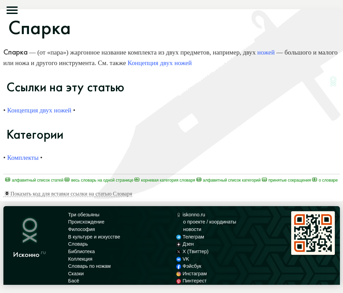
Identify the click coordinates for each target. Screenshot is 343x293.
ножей (266, 52)
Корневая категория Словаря (164, 180)
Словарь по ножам (89, 266)
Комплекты (23, 157)
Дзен (185, 244)
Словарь (78, 244)
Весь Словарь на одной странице (98, 180)
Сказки (76, 273)
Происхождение (86, 222)
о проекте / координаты (209, 222)
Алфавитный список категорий (228, 180)
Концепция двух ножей (160, 62)
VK (182, 259)
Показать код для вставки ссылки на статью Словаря (68, 194)
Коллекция (80, 259)
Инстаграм (191, 273)
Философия (81, 229)
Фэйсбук (188, 266)
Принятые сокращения (286, 180)
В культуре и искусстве (94, 237)
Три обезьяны (84, 214)
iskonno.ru (190, 214)
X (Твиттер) (192, 251)
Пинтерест (191, 280)
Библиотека (81, 251)
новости (192, 229)
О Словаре (325, 180)
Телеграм (190, 237)
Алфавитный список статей (34, 180)
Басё (73, 280)
